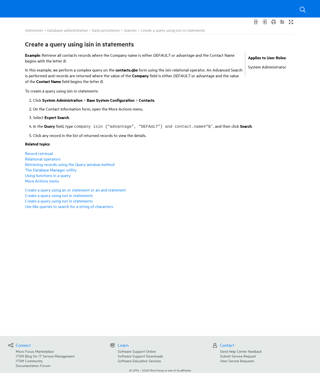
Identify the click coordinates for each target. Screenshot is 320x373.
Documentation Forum (33, 365)
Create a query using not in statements (59, 195)
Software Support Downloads (140, 356)
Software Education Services (139, 360)
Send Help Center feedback (241, 351)
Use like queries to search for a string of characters (69, 206)
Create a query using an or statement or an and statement (75, 189)
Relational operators (42, 159)
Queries (130, 30)
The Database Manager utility (50, 169)
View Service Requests (237, 360)
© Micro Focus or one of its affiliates (160, 370)
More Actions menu (42, 181)
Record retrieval (39, 153)
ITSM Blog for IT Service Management (45, 356)
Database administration (67, 30)
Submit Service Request (238, 356)
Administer (34, 30)
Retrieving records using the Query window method (69, 164)
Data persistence (106, 30)
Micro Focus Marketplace (35, 351)
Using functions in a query (47, 175)
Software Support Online (137, 351)
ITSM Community (29, 360)
